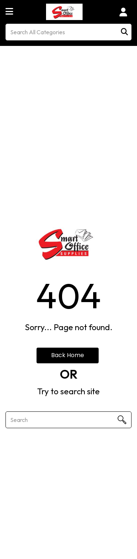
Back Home (67, 355)
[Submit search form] (124, 32)
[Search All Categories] (68, 32)
